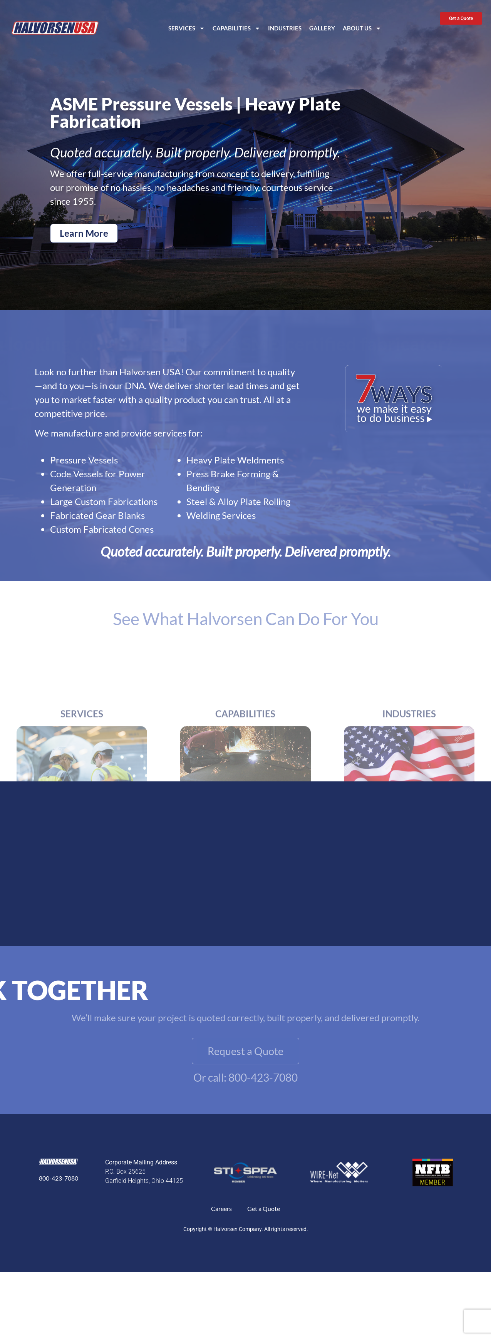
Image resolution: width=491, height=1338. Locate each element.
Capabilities (236, 28)
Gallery (322, 28)
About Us (362, 28)
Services (186, 28)
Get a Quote (263, 1208)
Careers (221, 1208)
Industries (285, 28)
